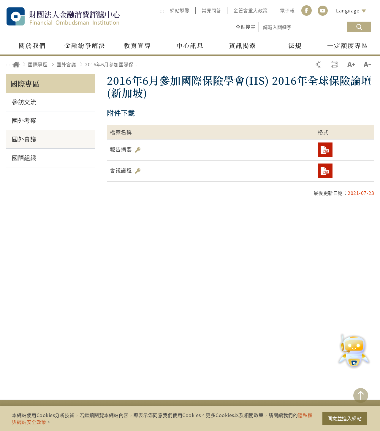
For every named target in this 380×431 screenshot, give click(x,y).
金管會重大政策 (250, 10)
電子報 (287, 10)
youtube (323, 10)
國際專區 (38, 64)
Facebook (306, 10)
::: (162, 10)
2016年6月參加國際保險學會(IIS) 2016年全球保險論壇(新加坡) (113, 64)
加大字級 (351, 64)
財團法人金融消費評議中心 (75, 16)
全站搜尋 (245, 26)
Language (347, 10)
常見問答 (211, 10)
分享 (318, 64)
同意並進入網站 (344, 418)
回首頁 (16, 64)
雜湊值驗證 (137, 149)
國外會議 (66, 64)
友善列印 (334, 64)
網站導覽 (179, 10)
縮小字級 (367, 64)
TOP (360, 395)
